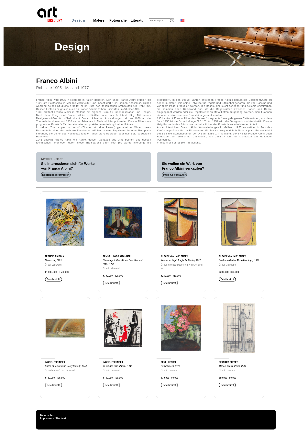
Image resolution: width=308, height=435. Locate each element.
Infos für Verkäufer (174, 174)
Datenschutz (48, 415)
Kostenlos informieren (55, 174)
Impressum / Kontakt (53, 418)
